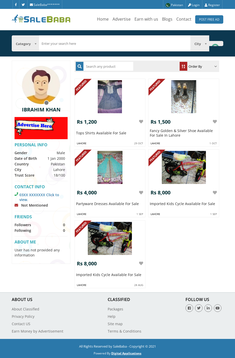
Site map (115, 323)
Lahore (81, 143)
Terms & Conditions (124, 331)
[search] (114, 43)
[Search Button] (216, 43)
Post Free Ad (209, 19)
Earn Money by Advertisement (37, 331)
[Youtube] (217, 308)
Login (194, 5)
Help (112, 316)
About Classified (25, 309)
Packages (115, 309)
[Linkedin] (208, 308)
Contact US (21, 323)
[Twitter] (23, 4)
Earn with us (146, 19)
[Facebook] (16, 4)
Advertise (122, 19)
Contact (183, 19)
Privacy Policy (23, 316)
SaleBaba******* (45, 5)
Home (103, 19)
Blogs (167, 19)
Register (212, 5)
